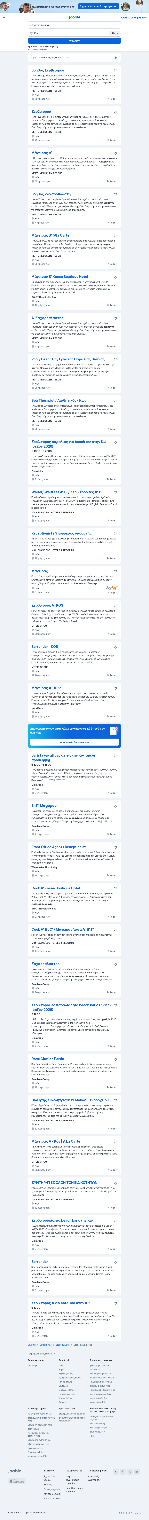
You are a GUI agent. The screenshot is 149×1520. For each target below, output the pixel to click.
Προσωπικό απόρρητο (36, 1512)
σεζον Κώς (95, 1369)
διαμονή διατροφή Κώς (100, 1373)
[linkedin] (137, 1472)
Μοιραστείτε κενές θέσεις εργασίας (72, 1480)
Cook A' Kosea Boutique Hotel (55, 888)
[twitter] (130, 1472)
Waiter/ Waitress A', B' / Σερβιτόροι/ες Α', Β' (66, 492)
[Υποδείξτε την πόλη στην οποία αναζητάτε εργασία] (74, 33)
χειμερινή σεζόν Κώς (99, 1365)
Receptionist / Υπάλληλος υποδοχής (61, 533)
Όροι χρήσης (14, 1512)
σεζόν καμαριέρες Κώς (100, 1394)
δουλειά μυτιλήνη (98, 1427)
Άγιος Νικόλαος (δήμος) (70, 1377)
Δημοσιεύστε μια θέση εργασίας (98, 6)
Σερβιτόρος (41, 111)
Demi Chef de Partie (47, 1059)
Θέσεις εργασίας (52, 1489)
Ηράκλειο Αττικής (67, 1394)
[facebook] (116, 1472)
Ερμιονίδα (63, 1386)
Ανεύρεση (74, 40)
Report (111, 98)
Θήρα (61, 1369)
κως (92, 1436)
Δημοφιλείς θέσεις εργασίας (72, 1413)
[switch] (116, 57)
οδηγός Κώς (33, 1429)
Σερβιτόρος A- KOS (47, 605)
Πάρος (62, 1365)
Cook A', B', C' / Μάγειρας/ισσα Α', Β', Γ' (62, 929)
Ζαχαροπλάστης (45, 964)
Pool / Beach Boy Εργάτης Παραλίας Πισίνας (68, 359)
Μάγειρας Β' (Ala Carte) (51, 235)
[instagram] (123, 1472)
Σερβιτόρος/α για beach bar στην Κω (62, 1220)
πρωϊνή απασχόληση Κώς (40, 1413)
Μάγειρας (39, 571)
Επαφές (48, 1484)
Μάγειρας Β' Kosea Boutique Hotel (59, 277)
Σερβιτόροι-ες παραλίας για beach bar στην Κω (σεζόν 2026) (71, 1007)
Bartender (39, 1262)
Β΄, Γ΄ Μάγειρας (44, 806)
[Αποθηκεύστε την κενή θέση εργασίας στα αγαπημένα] (115, 71)
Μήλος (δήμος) (66, 1373)
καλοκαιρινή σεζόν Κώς (101, 1381)
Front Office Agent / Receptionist (58, 847)
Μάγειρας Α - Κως (46, 688)
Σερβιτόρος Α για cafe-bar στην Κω (60, 1303)
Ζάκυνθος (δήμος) (67, 1390)
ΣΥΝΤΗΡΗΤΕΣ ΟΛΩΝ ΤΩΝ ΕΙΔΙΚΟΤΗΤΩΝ (64, 1183)
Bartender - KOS (44, 647)
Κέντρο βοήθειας (53, 1493)
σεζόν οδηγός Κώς (99, 1398)
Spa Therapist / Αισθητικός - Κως (59, 400)
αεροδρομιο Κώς (35, 1448)
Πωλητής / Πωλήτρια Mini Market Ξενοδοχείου (70, 1100)
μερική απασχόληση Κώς (40, 1440)
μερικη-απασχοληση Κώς (40, 1425)
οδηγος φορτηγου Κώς (38, 1444)
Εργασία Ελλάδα (52, 1498)
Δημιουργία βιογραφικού (74, 742)
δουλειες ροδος (97, 1423)
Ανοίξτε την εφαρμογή (134, 17)
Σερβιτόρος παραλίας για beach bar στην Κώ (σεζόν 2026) (68, 444)
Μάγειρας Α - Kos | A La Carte (55, 1141)
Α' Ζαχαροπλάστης (47, 318)
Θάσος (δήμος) (66, 1398)
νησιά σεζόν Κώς (98, 1402)
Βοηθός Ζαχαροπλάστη (51, 194)
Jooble (137, 1513)
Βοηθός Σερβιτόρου (47, 70)
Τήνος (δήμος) (65, 1381)
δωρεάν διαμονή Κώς (100, 1386)
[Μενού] (4, 17)
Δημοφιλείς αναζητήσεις (42, 1353)
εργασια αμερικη (97, 1431)
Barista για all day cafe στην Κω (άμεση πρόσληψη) (63, 757)
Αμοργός (63, 1402)
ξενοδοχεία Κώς (35, 1452)
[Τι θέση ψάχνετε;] (74, 25)
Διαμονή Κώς (34, 1365)
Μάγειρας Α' (41, 153)
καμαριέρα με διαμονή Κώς (102, 1390)
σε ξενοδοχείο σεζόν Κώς (102, 1377)
